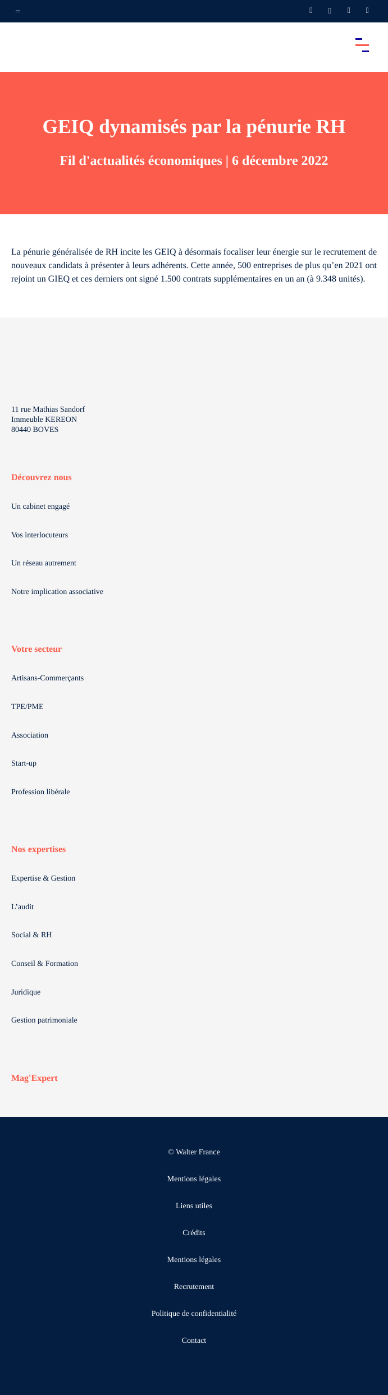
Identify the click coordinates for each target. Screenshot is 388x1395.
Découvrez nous (41, 477)
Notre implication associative (57, 592)
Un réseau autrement (43, 563)
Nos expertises (38, 849)
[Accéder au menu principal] (362, 44)
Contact (194, 1341)
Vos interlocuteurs (39, 535)
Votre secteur (36, 649)
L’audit (22, 907)
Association (29, 735)
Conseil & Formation (44, 964)
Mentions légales (194, 1179)
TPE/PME (27, 707)
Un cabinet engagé (40, 507)
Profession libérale (40, 792)
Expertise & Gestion (43, 878)
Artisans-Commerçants (47, 678)
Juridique (25, 992)
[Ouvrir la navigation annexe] (18, 11)
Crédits (193, 1233)
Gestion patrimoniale (44, 1020)
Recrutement (194, 1287)
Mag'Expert (34, 1078)
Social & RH (31, 935)
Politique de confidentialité (194, 1314)
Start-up (23, 763)
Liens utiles (194, 1206)
